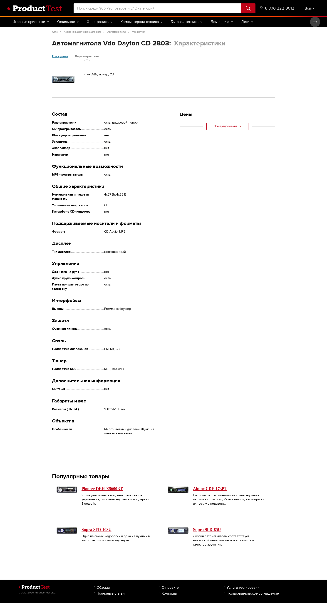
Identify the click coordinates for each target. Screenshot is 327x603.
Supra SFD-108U (96, 529)
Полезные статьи (111, 593)
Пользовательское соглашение (253, 593)
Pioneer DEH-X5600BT (102, 488)
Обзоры (103, 587)
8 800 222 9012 (277, 8)
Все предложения (227, 126)
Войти (310, 8)
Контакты (169, 593)
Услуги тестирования (244, 587)
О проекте (170, 587)
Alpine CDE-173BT (210, 488)
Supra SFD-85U (207, 529)
